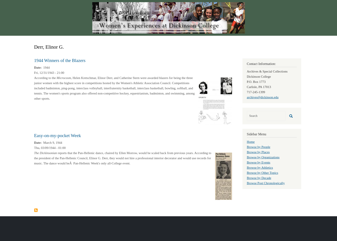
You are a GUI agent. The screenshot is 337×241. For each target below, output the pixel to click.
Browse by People (258, 147)
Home (251, 142)
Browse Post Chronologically (266, 183)
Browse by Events (258, 162)
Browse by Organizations (263, 157)
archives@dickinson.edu (263, 97)
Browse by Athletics (260, 167)
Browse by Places (258, 152)
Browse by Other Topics (262, 173)
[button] (215, 100)
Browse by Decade (259, 178)
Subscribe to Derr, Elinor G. (36, 210)
